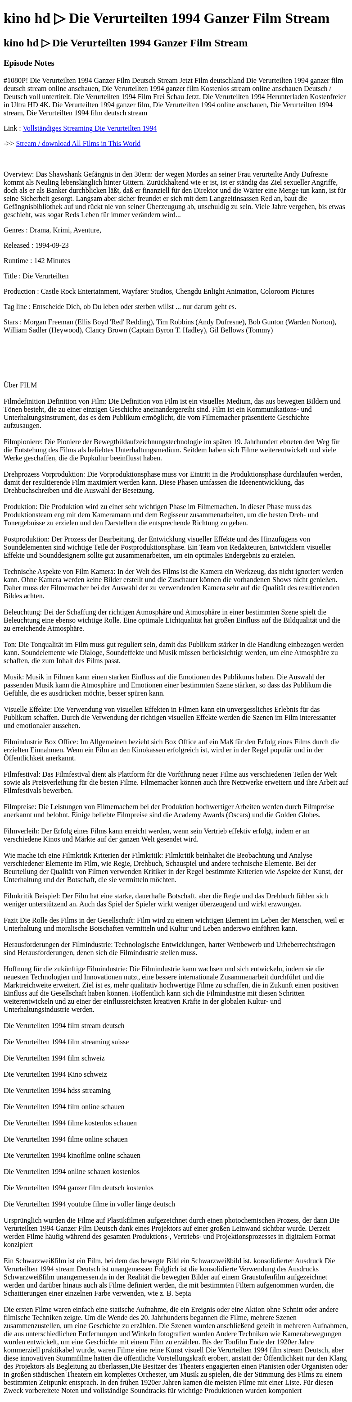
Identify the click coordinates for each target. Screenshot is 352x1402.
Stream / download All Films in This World (78, 143)
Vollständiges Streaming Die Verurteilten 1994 (90, 128)
